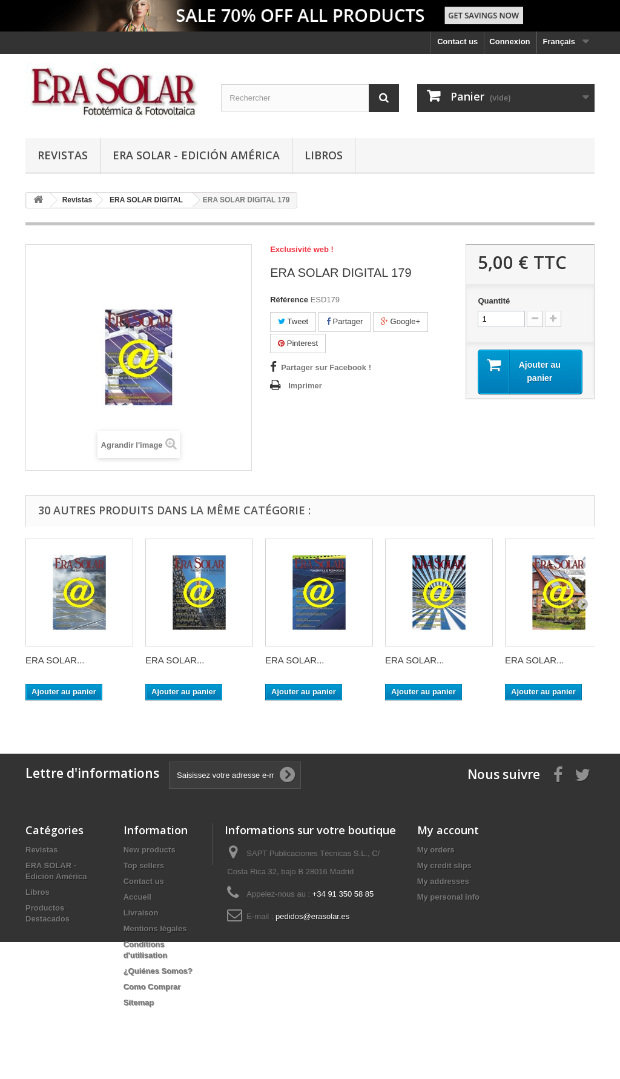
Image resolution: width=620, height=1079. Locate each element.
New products (150, 849)
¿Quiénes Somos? (158, 970)
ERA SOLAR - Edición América (196, 155)
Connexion (509, 41)
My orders (436, 849)
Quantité (494, 300)
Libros (324, 155)
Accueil (137, 896)
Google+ (400, 321)
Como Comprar (152, 986)
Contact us (457, 41)
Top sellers (144, 865)
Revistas (63, 155)
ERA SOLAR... (55, 660)
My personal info (448, 896)
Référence (289, 299)
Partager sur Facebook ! (326, 367)
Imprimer (305, 385)
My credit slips (444, 865)
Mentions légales (155, 928)
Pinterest (298, 343)
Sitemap (139, 1002)
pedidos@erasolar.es (312, 916)
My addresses (443, 881)
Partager (344, 321)
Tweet (293, 321)
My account (448, 830)
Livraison (141, 912)
